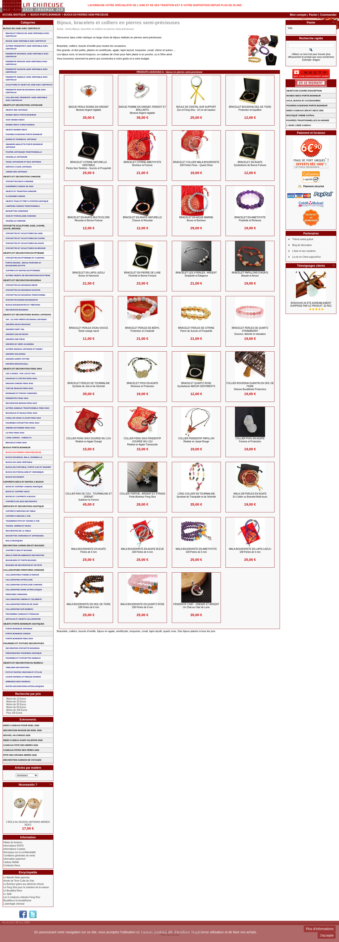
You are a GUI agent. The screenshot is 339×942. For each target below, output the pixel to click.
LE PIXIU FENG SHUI (15, 433)
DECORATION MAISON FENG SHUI (21, 403)
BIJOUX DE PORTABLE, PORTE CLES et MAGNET (28, 467)
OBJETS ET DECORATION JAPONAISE (23, 105)
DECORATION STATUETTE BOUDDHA (23, 648)
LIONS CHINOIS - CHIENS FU (19, 438)
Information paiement (14, 859)
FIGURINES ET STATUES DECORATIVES (23, 643)
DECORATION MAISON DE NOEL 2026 (22, 730)
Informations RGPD (13, 845)
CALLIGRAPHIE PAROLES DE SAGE (22, 604)
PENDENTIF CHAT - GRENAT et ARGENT (196, 606)
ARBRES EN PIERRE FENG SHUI (20, 428)
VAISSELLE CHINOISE (16, 221)
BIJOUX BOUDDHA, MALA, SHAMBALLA (24, 457)
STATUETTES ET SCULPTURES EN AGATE (25, 243)
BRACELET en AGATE (250, 163)
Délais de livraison (12, 842)
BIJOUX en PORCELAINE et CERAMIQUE (25, 472)
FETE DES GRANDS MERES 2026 (20, 755)
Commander (328, 14)
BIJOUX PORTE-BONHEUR (45, 14)
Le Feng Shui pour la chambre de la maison (26, 887)
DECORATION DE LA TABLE (18, 531)
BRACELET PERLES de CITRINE (196, 329)
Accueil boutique (14, 14)
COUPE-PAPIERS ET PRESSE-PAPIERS (23, 677)
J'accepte (327, 935)
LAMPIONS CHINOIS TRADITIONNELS (23, 206)
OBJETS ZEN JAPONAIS (17, 110)
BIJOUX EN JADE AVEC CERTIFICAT (21, 28)
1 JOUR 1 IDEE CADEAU (298, 125)
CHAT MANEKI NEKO (15, 120)
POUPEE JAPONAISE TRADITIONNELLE (24, 152)
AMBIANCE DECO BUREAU (18, 682)
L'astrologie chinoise (13, 903)
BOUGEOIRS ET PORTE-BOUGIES (21, 560)
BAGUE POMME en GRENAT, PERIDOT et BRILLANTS (142, 110)
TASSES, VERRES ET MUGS (18, 526)
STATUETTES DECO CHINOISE (19, 181)
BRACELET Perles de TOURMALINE (89, 385)
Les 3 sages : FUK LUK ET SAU (20, 373)
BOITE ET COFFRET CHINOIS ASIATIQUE (24, 487)
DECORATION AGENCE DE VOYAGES (22, 760)
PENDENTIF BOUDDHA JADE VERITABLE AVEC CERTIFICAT (27, 55)
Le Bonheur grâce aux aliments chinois (23, 884)
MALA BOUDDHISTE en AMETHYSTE (196, 550)
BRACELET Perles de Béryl (142, 329)
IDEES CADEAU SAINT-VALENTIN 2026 (23, 740)
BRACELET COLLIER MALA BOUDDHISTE (196, 163)
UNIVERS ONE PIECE (15, 339)
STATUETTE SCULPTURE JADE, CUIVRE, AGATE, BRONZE (24, 227)
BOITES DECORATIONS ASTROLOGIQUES (25, 686)
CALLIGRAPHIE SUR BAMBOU (19, 609)
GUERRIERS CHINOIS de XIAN (19, 186)
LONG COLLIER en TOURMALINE (196, 495)
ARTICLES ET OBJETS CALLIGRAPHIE (23, 619)
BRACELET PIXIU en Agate (142, 385)
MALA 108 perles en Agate (250, 495)
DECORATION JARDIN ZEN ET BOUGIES (23, 545)
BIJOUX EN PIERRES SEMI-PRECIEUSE (23, 452)
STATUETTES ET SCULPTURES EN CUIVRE (25, 238)
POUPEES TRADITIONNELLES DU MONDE (307, 120)
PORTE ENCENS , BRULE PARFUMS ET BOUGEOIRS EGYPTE (23, 264)
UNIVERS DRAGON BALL (17, 364)
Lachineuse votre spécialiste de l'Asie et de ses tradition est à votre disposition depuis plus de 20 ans (165, 5)
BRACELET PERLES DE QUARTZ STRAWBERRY (250, 331)
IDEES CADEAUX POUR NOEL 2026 (21, 725)
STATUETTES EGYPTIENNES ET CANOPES (25, 258)
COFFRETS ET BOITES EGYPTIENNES (23, 270)
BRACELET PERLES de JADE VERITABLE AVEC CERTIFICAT (27, 34)
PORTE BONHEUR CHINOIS (18, 634)
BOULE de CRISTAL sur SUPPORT (196, 108)
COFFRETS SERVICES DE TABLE (21, 511)
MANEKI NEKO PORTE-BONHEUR (21, 115)
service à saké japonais (19, 167)
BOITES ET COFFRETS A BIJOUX (21, 496)
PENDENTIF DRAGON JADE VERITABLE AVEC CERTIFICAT (26, 62)
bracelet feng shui (16, 443)
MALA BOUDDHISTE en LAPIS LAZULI (250, 550)
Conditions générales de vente (19, 855)
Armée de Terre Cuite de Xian (18, 880)
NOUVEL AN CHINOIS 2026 (16, 735)
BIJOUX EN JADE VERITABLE (19, 462)
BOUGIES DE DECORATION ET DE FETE (24, 565)
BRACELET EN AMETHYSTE (250, 219)
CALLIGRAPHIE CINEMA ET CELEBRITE (24, 599)
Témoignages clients (311, 265)
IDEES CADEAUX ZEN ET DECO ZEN (304, 110)
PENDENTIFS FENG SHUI (17, 398)
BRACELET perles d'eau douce (88, 329)
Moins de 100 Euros (16, 710)
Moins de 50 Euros (16, 707)
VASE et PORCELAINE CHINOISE (21, 216)
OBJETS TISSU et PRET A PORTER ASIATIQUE (27, 201)
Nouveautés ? (28, 784)
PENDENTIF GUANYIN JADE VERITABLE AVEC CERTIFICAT (27, 70)
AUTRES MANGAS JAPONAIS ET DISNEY (24, 349)
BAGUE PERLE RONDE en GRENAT (89, 108)
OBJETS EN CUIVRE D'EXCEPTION (304, 91)
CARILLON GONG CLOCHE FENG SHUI (23, 418)
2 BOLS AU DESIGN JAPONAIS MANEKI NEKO (28, 823)
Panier (313, 14)
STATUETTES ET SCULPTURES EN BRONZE (26, 248)
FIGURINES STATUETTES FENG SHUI (22, 423)
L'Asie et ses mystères (304, 251)
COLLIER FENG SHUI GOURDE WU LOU (88, 440)
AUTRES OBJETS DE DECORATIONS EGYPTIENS (28, 275)
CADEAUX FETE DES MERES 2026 (20, 745)
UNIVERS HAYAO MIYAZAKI (18, 324)
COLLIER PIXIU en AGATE (250, 440)
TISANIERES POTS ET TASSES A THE (23, 521)
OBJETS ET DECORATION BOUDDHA (22, 280)
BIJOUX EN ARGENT (15, 477)
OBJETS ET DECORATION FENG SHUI (22, 369)
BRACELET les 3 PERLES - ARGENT (196, 274)
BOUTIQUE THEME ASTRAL (300, 115)
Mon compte (298, 14)
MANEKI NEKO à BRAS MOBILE (20, 125)
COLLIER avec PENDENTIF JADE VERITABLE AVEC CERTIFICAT (26, 98)
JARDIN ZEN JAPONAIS (16, 172)
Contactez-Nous (11, 865)
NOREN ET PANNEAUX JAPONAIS (21, 139)
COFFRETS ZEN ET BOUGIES (19, 550)
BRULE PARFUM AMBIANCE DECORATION (25, 555)
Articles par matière (28, 767)
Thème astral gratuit (302, 239)
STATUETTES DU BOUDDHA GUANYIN (23, 290)
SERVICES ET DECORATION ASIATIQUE (23, 506)
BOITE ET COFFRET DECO (18, 492)
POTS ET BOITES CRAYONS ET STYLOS (24, 672)
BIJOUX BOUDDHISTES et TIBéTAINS (23, 305)
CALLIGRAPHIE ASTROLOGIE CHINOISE (24, 585)
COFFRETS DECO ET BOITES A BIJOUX (23, 482)
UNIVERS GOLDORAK (15, 354)
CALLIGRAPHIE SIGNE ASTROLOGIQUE (24, 590)
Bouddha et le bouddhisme (17, 900)
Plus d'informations (320, 929)
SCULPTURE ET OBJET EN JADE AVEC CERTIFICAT (29, 85)
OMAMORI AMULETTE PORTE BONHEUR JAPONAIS (24, 145)
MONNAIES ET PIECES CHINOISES (21, 393)
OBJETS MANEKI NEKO (16, 130)
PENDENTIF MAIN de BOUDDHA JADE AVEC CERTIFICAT (26, 91)
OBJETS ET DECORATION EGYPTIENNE (23, 253)
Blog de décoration (302, 245)
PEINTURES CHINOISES (16, 594)
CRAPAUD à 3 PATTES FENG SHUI (21, 378)
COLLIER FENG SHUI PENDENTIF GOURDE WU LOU (142, 441)
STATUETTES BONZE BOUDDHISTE (22, 300)
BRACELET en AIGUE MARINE (196, 219)
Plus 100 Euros (14, 713)
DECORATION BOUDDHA (17, 310)
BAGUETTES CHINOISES (17, 211)
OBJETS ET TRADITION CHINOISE (21, 191)
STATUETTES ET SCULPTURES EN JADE (24, 233)
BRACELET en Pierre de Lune (142, 274)
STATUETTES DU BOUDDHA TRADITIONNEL (26, 295)
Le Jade (7, 894)
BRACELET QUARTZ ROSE (196, 385)
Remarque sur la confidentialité (19, 852)
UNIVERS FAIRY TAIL (15, 329)
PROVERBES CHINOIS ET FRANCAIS (22, 614)
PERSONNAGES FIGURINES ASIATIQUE (24, 653)
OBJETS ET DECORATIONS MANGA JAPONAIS (27, 314)
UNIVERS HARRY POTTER (17, 359)
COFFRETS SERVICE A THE (18, 516)
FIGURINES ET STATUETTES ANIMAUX (23, 658)
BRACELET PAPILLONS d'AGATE (250, 274)
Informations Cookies (14, 849)
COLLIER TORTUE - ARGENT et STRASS (142, 495)
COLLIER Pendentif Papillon (196, 440)
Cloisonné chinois (15, 196)
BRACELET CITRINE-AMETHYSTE (142, 163)
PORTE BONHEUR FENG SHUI (19, 638)
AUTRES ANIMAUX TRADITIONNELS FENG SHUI (27, 408)
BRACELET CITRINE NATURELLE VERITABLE (88, 165)
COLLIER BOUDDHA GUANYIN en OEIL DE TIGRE (250, 386)
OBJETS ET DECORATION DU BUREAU (23, 663)
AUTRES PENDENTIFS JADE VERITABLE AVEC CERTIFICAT (27, 47)
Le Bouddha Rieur (12, 890)
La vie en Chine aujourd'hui (306, 257)
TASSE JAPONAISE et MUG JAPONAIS (23, 162)
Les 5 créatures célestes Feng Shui (21, 897)
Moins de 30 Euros (16, 704)
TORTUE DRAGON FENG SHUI (19, 388)
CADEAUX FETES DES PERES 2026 (21, 750)
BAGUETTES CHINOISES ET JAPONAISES (25, 536)
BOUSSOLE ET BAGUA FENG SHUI (21, 413)
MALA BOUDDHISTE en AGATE (88, 550)
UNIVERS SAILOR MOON (17, 334)
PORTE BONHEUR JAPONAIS (19, 629)
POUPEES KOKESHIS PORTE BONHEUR (24, 134)
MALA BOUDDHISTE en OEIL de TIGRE (89, 606)
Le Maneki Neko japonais (16, 877)
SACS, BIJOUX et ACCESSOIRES (303, 100)
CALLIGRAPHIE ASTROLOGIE (19, 580)
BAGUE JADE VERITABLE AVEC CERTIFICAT (26, 41)
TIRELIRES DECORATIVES (17, 667)
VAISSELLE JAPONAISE (16, 157)
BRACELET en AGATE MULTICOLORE (89, 219)
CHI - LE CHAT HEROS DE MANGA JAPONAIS (26, 319)
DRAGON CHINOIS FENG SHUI (19, 383)
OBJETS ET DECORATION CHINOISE (21, 176)
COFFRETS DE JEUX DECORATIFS (21, 501)
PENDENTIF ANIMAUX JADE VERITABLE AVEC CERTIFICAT (27, 78)
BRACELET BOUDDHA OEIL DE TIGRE (250, 108)
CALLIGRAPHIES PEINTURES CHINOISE (23, 570)
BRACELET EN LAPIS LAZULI (89, 274)
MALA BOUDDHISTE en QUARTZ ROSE (143, 606)
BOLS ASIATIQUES (14, 541)
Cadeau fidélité (11, 862)
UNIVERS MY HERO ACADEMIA (20, 344)
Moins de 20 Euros (16, 701)
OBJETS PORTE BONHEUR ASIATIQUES (23, 624)
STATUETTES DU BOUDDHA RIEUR (21, 285)
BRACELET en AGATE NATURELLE (142, 219)
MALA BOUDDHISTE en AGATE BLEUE (142, 550)
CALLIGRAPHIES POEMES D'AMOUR (22, 575)
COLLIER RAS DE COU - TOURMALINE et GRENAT (88, 496)
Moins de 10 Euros (16, 698)
